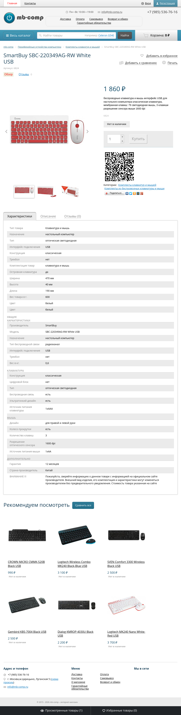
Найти (124, 35)
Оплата (80, 19)
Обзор (8, 74)
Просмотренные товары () (61, 710)
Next (87, 131)
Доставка (65, 19)
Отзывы (24, 74)
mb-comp (8, 46)
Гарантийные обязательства (94, 22)
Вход (146, 3)
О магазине (78, 682)
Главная (12, 3)
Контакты (30, 3)
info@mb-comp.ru (110, 12)
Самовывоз (96, 19)
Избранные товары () (119, 710)
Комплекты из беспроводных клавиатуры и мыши (135, 188)
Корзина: (156, 35)
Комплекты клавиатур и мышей (83, 46)
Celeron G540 (106, 35)
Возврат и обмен (118, 19)
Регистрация (165, 3)
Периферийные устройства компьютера (39, 46)
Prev (6, 131)
